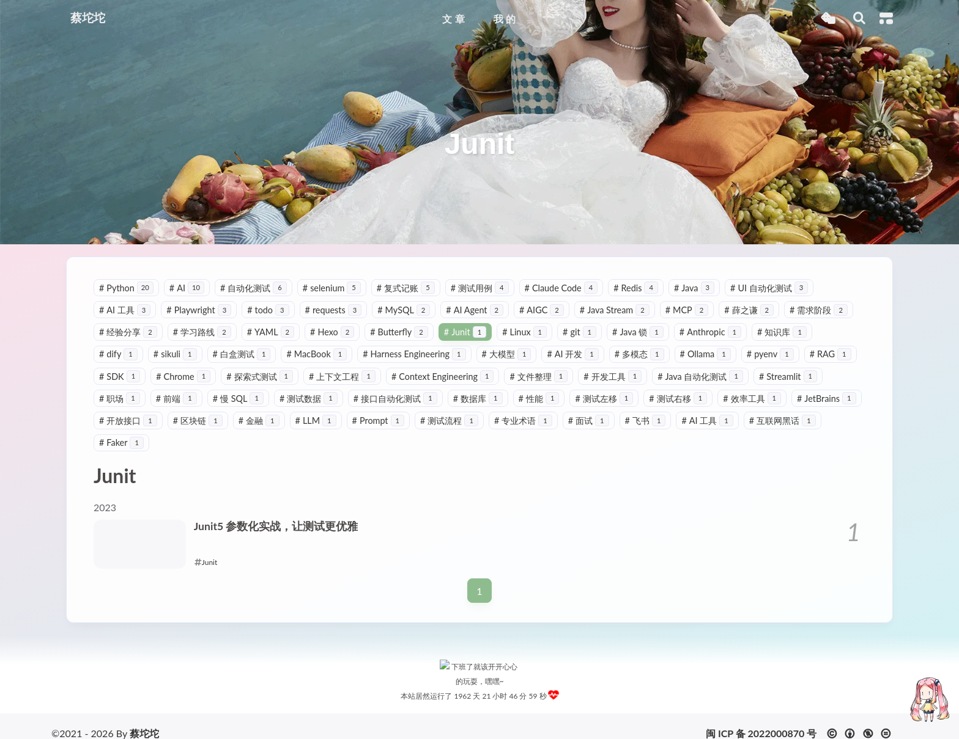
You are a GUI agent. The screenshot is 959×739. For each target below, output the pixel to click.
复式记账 (406, 288)
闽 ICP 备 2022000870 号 (761, 719)
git (579, 332)
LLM (315, 420)
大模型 (506, 354)
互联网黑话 (782, 420)
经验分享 (128, 332)
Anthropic (710, 332)
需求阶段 (819, 310)
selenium (332, 288)
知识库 (782, 332)
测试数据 (309, 398)
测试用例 (480, 288)
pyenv (770, 354)
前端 (176, 398)
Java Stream (615, 310)
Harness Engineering (414, 354)
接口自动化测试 (395, 398)
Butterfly (399, 332)
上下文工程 (342, 377)
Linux (524, 332)
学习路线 (202, 332)
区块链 (198, 420)
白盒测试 (242, 354)
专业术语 (523, 420)
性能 (539, 398)
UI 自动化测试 (769, 288)
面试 (588, 420)
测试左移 (604, 398)
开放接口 (128, 420)
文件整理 (538, 377)
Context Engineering (442, 377)
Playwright (198, 310)
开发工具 (612, 377)
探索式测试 (259, 377)
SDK (119, 377)
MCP (686, 310)
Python (126, 288)
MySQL (403, 310)
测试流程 (449, 420)
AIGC (541, 310)
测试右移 (678, 398)
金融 (259, 420)
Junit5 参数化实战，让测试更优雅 (276, 526)
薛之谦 (749, 310)
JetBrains (826, 398)
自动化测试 (253, 288)
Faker (121, 442)
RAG (830, 354)
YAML (270, 332)
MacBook (316, 354)
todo (268, 310)
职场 (119, 398)
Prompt (378, 420)
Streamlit (788, 377)
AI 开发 (572, 354)
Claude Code (561, 288)
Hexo (332, 332)
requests (333, 310)
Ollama (705, 354)
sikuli (175, 354)
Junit (465, 332)
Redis (635, 288)
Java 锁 (638, 332)
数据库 (478, 398)
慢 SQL (238, 398)
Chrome (183, 377)
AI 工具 (124, 310)
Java (694, 288)
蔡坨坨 (144, 719)
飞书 (645, 420)
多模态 (639, 354)
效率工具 (752, 398)
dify (118, 354)
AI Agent (474, 310)
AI (186, 288)
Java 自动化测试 (700, 377)
